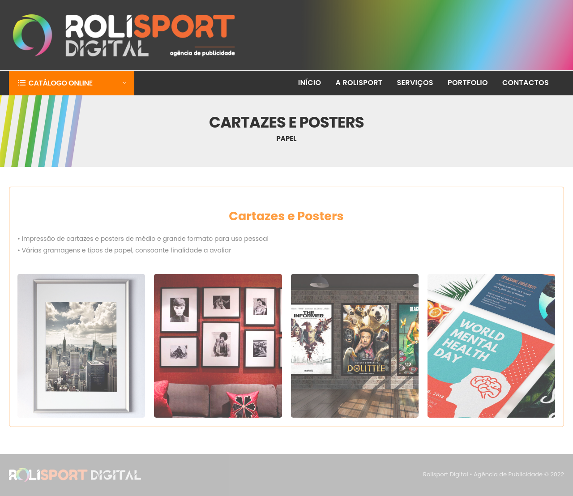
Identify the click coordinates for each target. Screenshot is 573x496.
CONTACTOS (525, 82)
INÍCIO (309, 82)
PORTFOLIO (468, 82)
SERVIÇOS (415, 82)
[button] (71, 83)
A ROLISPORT (359, 82)
